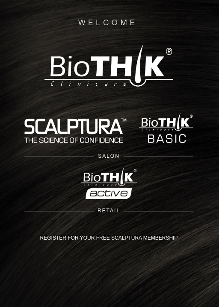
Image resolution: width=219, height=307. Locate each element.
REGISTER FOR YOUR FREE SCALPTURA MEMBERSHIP (109, 238)
